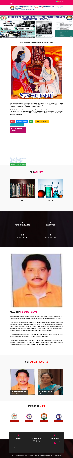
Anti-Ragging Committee (17, 125)
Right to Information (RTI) (42, 121)
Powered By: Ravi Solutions (54, 455)
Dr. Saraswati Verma (45, 391)
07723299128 (36, 441)
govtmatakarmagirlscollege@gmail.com (55, 441)
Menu (3, 13)
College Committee (22, 121)
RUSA (31, 121)
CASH (12, 121)
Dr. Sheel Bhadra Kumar (18, 391)
